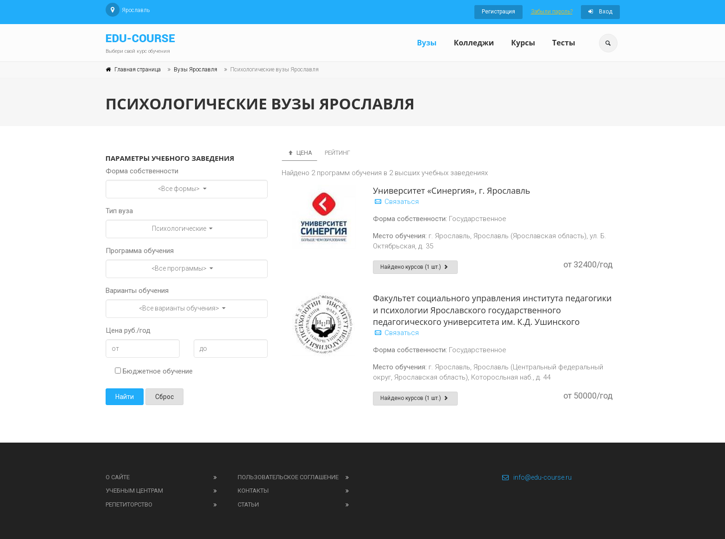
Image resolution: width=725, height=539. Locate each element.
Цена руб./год (128, 330)
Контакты (253, 490)
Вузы (426, 43)
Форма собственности (142, 171)
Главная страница (137, 69)
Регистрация (498, 11)
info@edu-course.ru (537, 477)
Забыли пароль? (552, 11)
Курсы (523, 43)
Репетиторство (129, 504)
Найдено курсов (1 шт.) (415, 267)
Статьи (248, 504)
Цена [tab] (299, 152)
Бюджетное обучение (154, 371)
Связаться (396, 201)
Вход (600, 11)
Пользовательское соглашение (288, 477)
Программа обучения (140, 251)
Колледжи (474, 43)
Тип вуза (119, 211)
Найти (124, 396)
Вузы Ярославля (195, 69)
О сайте (118, 477)
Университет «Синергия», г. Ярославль (451, 190)
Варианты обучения (137, 290)
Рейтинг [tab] (337, 152)
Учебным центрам (134, 490)
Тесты (563, 43)
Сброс (164, 396)
